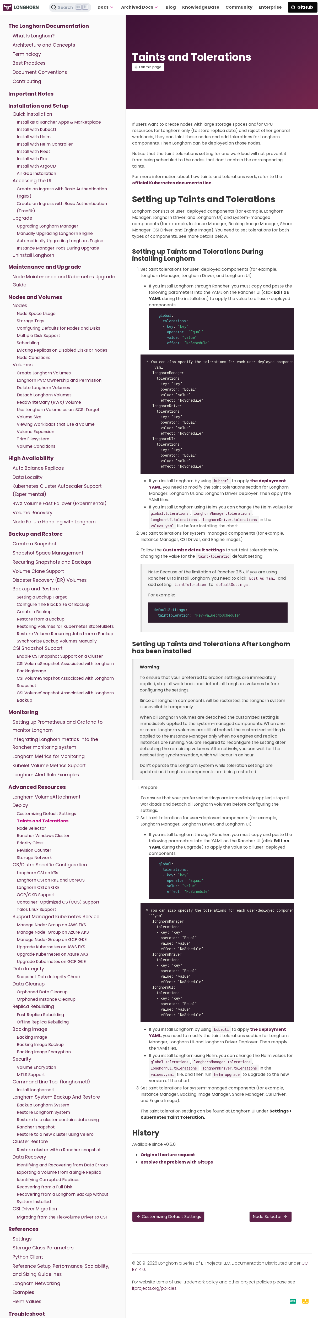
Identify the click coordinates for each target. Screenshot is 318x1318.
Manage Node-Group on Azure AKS (53, 932)
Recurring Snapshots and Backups (52, 562)
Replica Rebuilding (33, 1006)
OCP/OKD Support (36, 895)
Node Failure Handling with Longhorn (54, 522)
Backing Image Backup (40, 1045)
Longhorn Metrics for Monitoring (49, 756)
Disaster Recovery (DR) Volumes (50, 580)
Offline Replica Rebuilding (43, 1022)
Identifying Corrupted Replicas (48, 1180)
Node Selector (31, 828)
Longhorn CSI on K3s (37, 873)
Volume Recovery (32, 513)
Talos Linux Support (36, 909)
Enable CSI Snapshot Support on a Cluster (60, 656)
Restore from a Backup (40, 619)
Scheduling (28, 343)
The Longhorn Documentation (48, 26)
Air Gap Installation (36, 173)
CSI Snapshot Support (38, 648)
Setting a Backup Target (42, 597)
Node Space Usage (36, 314)
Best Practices (29, 63)
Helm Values (27, 1301)
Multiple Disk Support (38, 336)
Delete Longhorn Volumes (43, 388)
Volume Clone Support (38, 571)
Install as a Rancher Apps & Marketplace (59, 122)
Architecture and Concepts (44, 45)
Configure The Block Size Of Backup (53, 604)
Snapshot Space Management (48, 553)
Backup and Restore (35, 534)
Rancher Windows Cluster (43, 836)
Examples (23, 1292)
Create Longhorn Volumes (44, 373)
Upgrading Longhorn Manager (47, 226)
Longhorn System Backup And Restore (56, 1097)
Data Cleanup (29, 984)
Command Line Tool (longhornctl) (51, 1082)
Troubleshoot (26, 1313)
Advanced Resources (37, 787)
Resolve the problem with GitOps (177, 1162)
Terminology (27, 54)
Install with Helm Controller (45, 144)
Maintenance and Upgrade (44, 266)
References (23, 1229)
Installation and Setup (38, 105)
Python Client (28, 1257)
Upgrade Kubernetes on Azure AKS (52, 954)
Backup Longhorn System (43, 1105)
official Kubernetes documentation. (172, 183)
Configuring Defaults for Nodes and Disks (58, 328)
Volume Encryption (36, 1067)
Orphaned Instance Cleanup (46, 999)
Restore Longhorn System (43, 1112)
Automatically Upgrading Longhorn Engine (60, 241)
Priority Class (30, 843)
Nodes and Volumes (35, 297)
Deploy (20, 805)
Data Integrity (28, 969)
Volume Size (29, 417)
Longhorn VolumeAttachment (46, 797)
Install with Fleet (33, 151)
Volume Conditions (36, 446)
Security (22, 1059)
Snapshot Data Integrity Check (49, 977)
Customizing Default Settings (46, 814)
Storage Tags (30, 321)
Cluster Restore (30, 1141)
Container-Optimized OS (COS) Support (58, 902)
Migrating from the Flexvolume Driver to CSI (62, 1217)
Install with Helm (34, 137)
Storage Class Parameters (43, 1248)
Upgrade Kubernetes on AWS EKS (51, 947)
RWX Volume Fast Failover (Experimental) (60, 503)
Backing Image (30, 1029)
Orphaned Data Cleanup (42, 992)
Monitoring (23, 712)
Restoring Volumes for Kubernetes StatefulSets (65, 626)
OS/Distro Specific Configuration (50, 865)
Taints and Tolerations (42, 821)
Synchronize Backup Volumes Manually (57, 641)
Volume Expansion (35, 432)
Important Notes (30, 93)
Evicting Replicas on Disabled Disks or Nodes (62, 350)
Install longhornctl (35, 1090)
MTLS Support (31, 1075)
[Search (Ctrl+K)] (70, 7)
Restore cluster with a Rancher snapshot (59, 1150)
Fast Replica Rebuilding (40, 1015)
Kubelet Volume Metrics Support (49, 765)
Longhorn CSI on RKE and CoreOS (51, 880)
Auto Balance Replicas (38, 468)
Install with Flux (32, 159)
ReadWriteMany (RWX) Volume (49, 402)
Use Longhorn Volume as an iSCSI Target (58, 410)
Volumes (23, 365)
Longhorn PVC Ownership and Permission (59, 380)
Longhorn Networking (36, 1283)
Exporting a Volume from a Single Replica (59, 1172)
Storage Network (34, 858)
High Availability (31, 458)
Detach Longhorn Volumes (44, 395)
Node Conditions (33, 358)
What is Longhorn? (34, 36)
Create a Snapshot (34, 544)
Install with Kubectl (36, 129)
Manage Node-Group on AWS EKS (51, 925)
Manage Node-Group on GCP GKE (52, 940)
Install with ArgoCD (36, 166)
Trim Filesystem (33, 439)
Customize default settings (194, 550)
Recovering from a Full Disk (44, 1187)
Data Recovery (29, 1157)
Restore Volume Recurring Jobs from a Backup (65, 634)
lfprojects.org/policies (154, 1288)
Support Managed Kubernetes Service (56, 916)
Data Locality (27, 477)
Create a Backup (34, 612)
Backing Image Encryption (44, 1052)
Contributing (27, 81)
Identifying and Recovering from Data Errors (62, 1165)
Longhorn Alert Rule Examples (46, 775)
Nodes (20, 305)
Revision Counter (34, 850)
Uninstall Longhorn (33, 255)
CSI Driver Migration (35, 1209)
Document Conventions (40, 72)
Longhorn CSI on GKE (38, 887)
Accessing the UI (32, 181)
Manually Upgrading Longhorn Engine (55, 233)
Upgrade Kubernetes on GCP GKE (51, 962)
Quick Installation (32, 114)
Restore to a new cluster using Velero (55, 1134)
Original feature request (168, 1155)
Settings (22, 1239)
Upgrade (22, 218)
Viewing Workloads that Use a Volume (56, 424)
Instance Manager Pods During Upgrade (58, 248)
